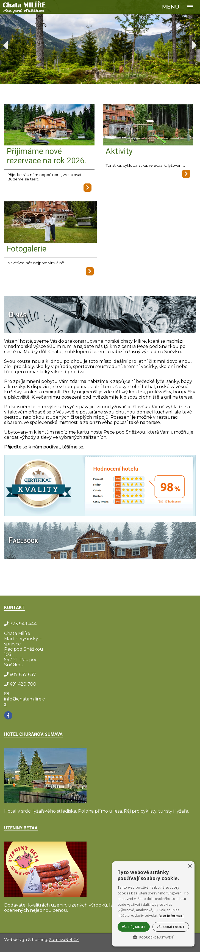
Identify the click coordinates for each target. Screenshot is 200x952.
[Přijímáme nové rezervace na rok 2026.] (49, 125)
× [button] (190, 866)
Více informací (171, 915)
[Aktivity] (148, 125)
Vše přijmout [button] (134, 927)
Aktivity (119, 151)
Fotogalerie (26, 248)
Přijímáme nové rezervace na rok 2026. (46, 156)
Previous (5, 45)
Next (194, 45)
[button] (153, 936)
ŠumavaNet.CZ (64, 939)
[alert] (153, 903)
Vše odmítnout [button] (171, 927)
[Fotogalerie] (50, 222)
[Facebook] (8, 715)
